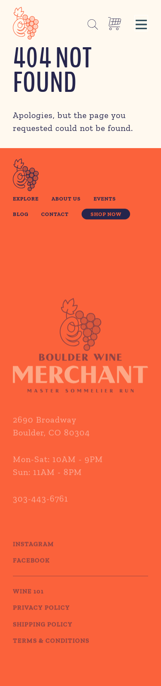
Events (105, 199)
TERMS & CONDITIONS (51, 649)
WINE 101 (28, 599)
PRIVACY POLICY (41, 615)
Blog (20, 214)
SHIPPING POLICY (43, 632)
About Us (66, 199)
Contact (55, 214)
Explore (26, 199)
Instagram (33, 551)
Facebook (31, 568)
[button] (141, 23)
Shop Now (106, 214)
